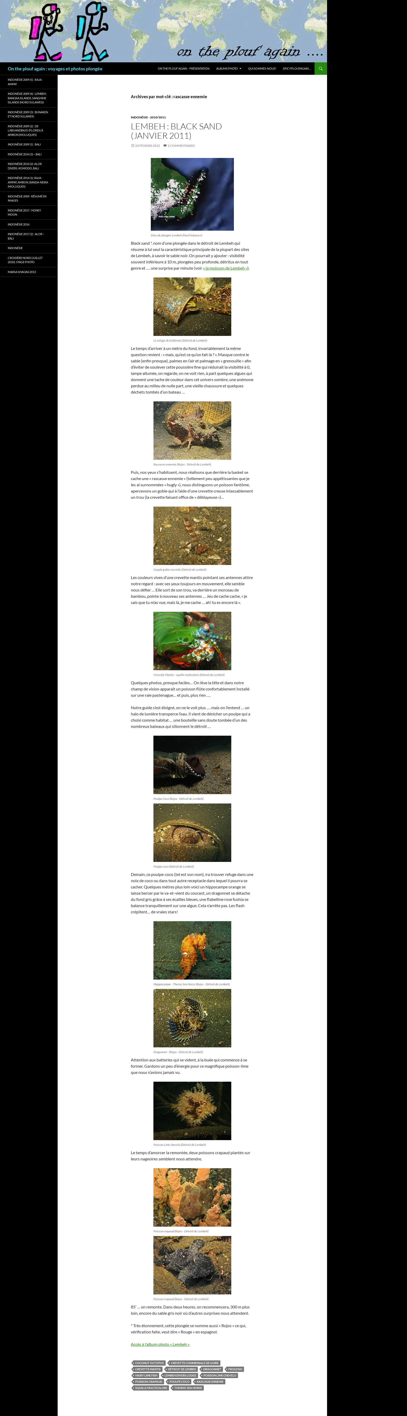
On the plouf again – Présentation (183, 68)
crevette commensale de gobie (195, 1363)
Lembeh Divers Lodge (180, 1375)
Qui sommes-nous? (262, 68)
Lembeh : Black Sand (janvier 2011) (176, 131)
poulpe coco (179, 1381)
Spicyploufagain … (297, 68)
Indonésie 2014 (18, 224)
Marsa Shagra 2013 (22, 272)
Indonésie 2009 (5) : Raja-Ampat (25, 82)
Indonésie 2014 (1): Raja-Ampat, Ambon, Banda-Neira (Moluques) (28, 182)
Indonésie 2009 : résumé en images (27, 198)
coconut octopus (149, 1363)
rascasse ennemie (210, 1381)
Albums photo (227, 68)
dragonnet (212, 1369)
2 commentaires (181, 146)
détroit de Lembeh (182, 1369)
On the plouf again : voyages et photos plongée (55, 68)
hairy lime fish (146, 1375)
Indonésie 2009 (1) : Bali (24, 144)
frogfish (235, 1369)
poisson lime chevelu (220, 1375)
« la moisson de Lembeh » (225, 267)
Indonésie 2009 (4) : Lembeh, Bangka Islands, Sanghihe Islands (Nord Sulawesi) (27, 98)
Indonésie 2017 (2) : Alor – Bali (26, 236)
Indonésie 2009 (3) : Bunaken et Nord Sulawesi (28, 114)
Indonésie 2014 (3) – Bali (25, 154)
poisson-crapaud (148, 1381)
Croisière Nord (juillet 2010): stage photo (25, 260)
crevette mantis (148, 1369)
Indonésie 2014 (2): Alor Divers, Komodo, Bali (25, 166)
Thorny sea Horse (188, 1388)
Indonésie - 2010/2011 (148, 117)
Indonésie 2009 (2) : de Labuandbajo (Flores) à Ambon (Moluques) (25, 130)
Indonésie (15, 248)
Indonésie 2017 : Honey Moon (24, 212)
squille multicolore (151, 1388)
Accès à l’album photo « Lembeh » (160, 1344)
